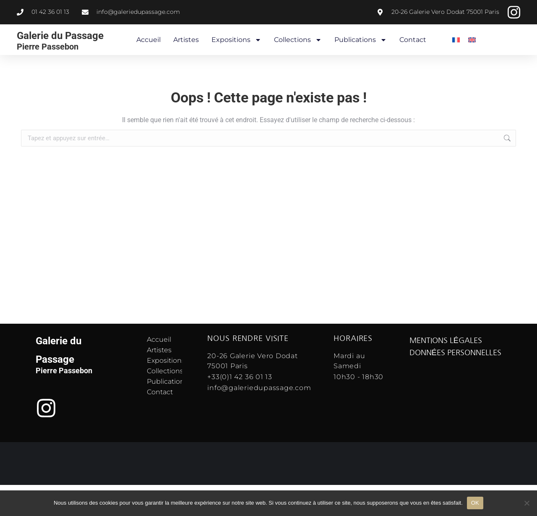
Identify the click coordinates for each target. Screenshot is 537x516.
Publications (360, 40)
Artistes (186, 40)
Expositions (236, 40)
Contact (412, 40)
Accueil (148, 40)
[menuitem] (456, 39)
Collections (298, 40)
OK (475, 503)
